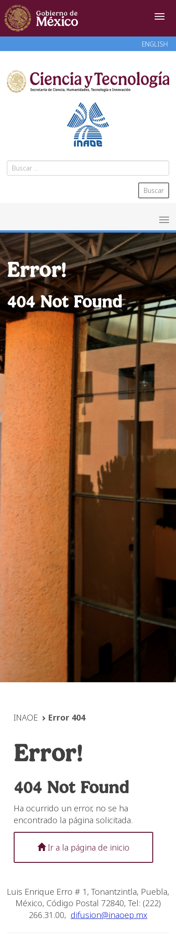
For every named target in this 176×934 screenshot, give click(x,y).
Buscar (154, 190)
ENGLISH (155, 44)
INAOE (26, 717)
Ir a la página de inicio (83, 847)
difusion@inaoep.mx (109, 914)
